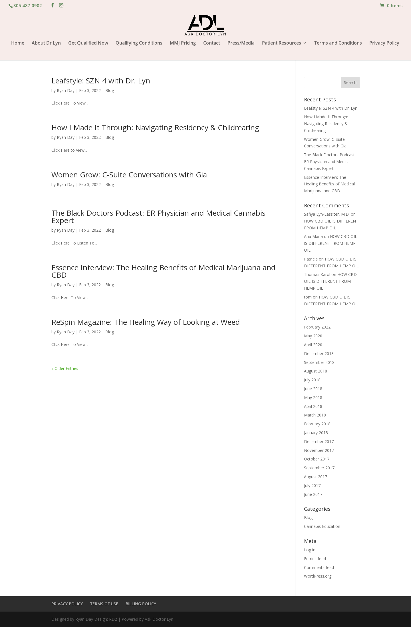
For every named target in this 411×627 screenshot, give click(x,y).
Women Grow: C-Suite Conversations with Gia (129, 174)
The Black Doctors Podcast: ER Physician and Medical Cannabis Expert (158, 216)
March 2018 (315, 415)
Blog (109, 90)
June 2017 (313, 494)
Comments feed (319, 567)
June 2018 (313, 388)
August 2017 (315, 476)
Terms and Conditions (338, 43)
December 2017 (319, 441)
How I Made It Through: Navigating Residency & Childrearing (155, 127)
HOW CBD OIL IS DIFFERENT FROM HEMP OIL (330, 243)
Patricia (311, 259)
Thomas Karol (317, 274)
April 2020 (313, 344)
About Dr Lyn (46, 43)
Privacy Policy (384, 43)
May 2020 (313, 335)
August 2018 (315, 371)
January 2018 (316, 432)
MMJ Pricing (183, 43)
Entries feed (315, 558)
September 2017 (319, 467)
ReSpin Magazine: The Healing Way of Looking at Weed (145, 322)
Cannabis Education (322, 526)
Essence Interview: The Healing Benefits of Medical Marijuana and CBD (163, 271)
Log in (309, 549)
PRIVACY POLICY (67, 603)
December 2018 (319, 353)
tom (308, 297)
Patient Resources (281, 43)
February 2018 (317, 423)
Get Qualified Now (88, 43)
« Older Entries (64, 368)
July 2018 (312, 379)
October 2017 (316, 459)
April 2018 (313, 406)
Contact (211, 43)
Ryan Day (65, 90)
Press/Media (241, 43)
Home (17, 43)
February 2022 (317, 327)
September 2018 (319, 362)
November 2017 (319, 450)
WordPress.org (317, 576)
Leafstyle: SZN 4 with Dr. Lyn (100, 80)
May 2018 (313, 397)
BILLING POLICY (141, 603)
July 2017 (312, 485)
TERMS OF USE (104, 603)
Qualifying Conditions (139, 43)
